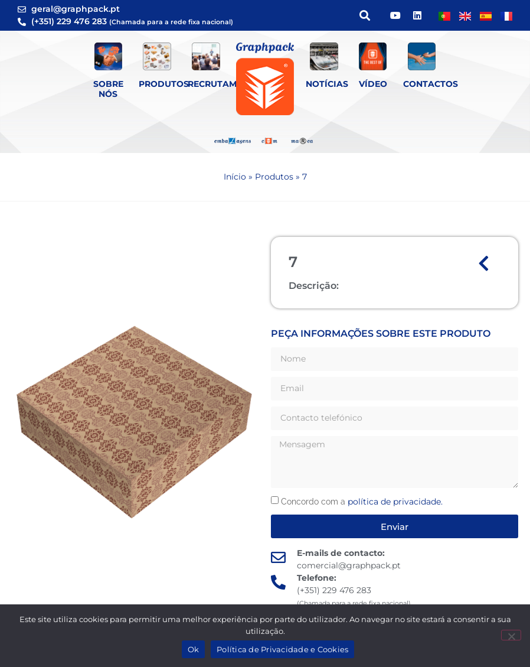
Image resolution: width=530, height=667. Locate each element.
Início (235, 176)
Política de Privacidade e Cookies (282, 649)
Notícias (327, 84)
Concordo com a (362, 501)
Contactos (430, 84)
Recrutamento (224, 84)
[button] (364, 15)
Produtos (164, 84)
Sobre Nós (108, 89)
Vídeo (373, 84)
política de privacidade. (395, 501)
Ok (193, 649)
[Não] (511, 635)
